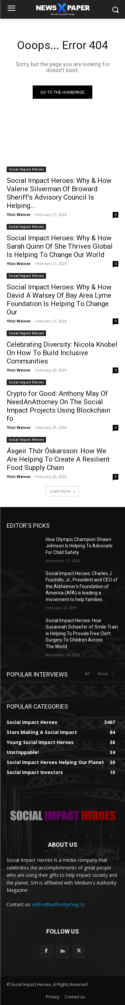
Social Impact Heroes (26, 169)
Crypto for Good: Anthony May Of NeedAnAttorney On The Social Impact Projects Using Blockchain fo (58, 406)
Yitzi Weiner (19, 214)
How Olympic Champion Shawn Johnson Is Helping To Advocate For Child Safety (79, 546)
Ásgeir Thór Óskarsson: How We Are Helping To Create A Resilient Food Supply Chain (58, 459)
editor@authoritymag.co (58, 904)
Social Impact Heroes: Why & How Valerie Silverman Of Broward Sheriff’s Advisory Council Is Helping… (59, 193)
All (87, 673)
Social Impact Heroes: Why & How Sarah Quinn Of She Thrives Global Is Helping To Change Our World (60, 246)
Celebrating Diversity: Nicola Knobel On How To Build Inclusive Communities (62, 352)
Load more (62, 491)
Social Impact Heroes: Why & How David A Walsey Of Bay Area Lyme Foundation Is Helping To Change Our (59, 299)
